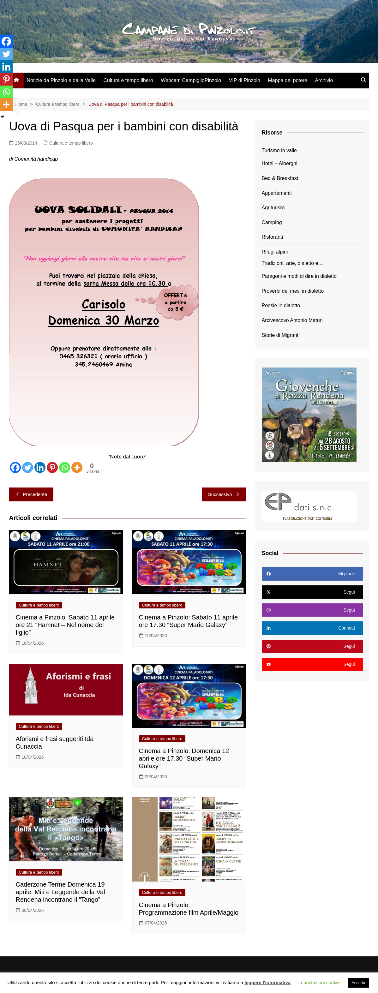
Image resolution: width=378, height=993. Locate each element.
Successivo (224, 494)
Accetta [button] (358, 982)
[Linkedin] (39, 467)
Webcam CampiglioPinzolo (191, 80)
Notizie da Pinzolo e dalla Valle (61, 80)
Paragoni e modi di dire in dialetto (299, 276)
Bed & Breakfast (280, 178)
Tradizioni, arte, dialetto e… (292, 263)
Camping (272, 222)
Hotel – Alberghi (279, 163)
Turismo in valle (279, 150)
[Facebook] (15, 467)
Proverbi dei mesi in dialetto (293, 291)
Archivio (324, 80)
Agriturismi (274, 207)
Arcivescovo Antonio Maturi (292, 320)
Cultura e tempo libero (128, 80)
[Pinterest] (52, 467)
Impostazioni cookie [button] (319, 982)
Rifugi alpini (275, 251)
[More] (76, 467)
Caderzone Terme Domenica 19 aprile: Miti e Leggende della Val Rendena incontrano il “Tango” (60, 892)
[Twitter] (27, 467)
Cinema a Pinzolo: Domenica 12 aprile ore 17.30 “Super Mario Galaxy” (184, 758)
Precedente (31, 494)
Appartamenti (277, 193)
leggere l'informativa (267, 982)
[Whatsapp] (64, 467)
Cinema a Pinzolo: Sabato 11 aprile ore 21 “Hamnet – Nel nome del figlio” (65, 625)
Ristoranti (272, 237)
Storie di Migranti (281, 335)
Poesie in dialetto (281, 305)
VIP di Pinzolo (244, 80)
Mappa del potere (287, 80)
